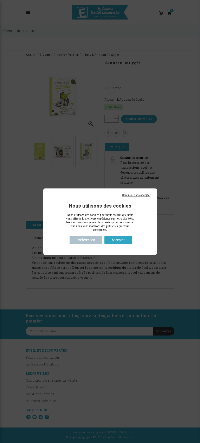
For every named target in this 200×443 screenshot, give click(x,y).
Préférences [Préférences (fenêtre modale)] (86, 240)
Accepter (118, 240)
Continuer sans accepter (136, 195)
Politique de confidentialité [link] (100, 247)
